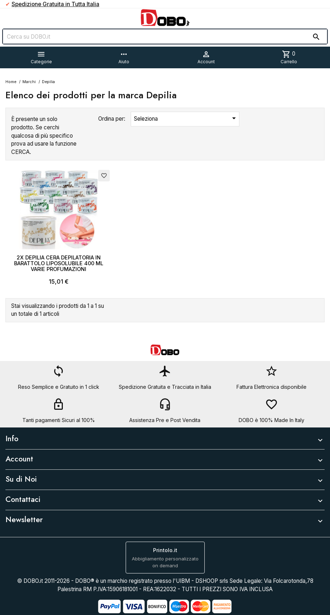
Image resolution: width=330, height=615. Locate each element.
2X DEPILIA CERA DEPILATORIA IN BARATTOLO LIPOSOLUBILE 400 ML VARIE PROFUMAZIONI (58, 263)
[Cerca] (165, 36)
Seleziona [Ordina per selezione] (186, 118)
